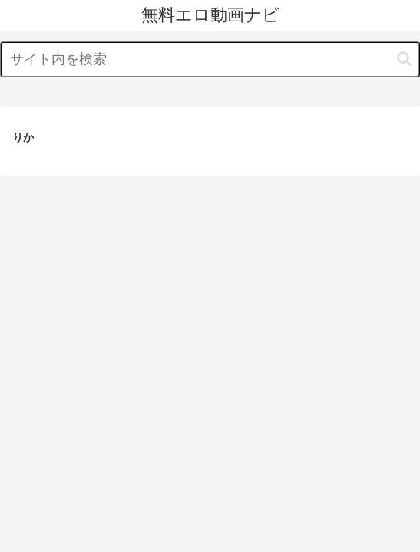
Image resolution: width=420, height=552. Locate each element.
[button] (404, 58)
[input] (210, 59)
